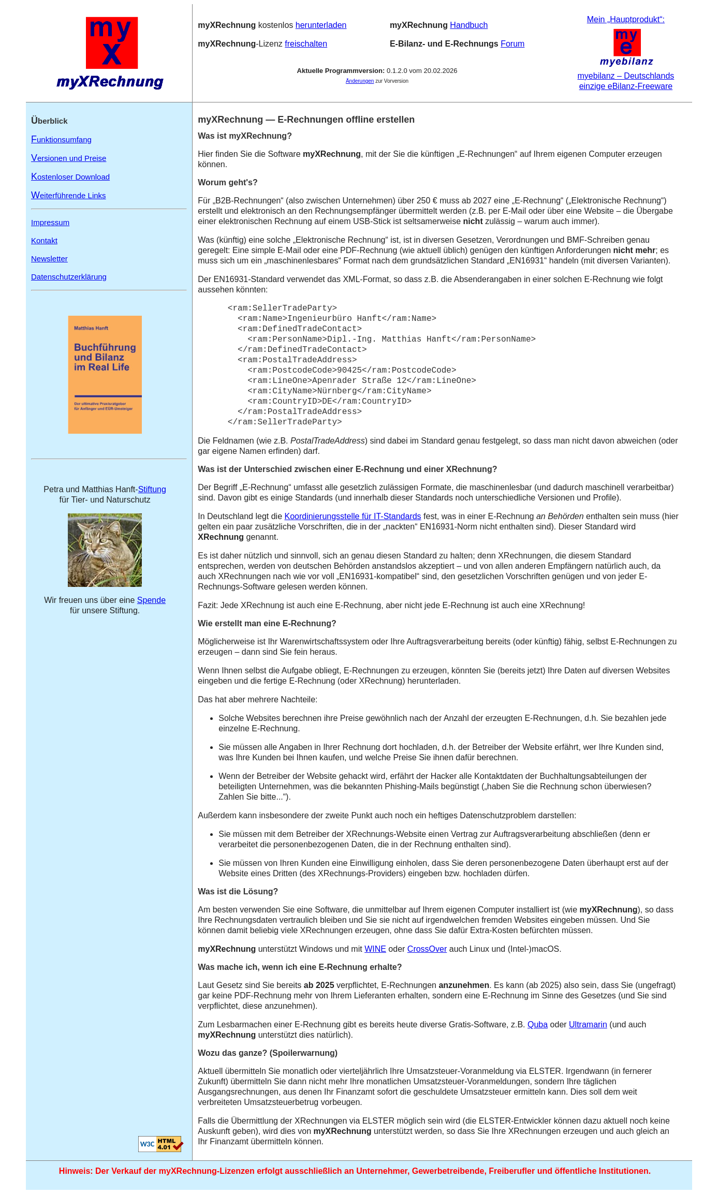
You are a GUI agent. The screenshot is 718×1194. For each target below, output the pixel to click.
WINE (375, 949)
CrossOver (427, 949)
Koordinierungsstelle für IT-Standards (352, 516)
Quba (537, 1024)
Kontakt (44, 240)
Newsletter (49, 258)
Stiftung (152, 489)
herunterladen (321, 25)
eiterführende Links (68, 195)
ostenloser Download (70, 176)
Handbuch (469, 25)
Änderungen (360, 81)
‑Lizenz (241, 43)
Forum (512, 43)
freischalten (306, 43)
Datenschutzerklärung (69, 276)
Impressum (50, 222)
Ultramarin (588, 1024)
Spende (151, 600)
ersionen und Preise (68, 158)
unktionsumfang (61, 139)
